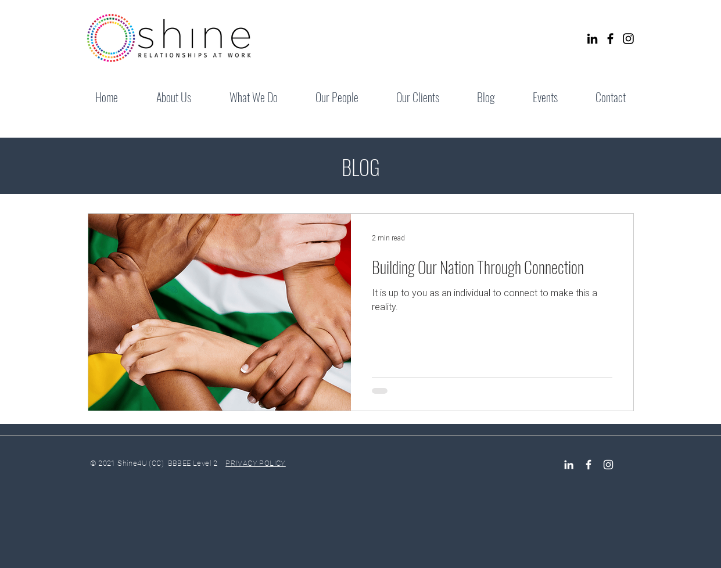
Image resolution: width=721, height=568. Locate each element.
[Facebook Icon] (588, 464)
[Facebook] (610, 38)
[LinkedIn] (592, 38)
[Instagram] (628, 38)
